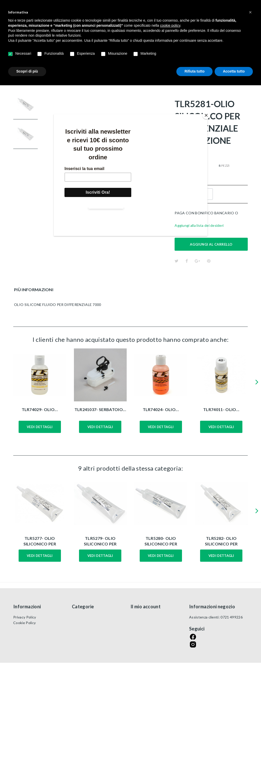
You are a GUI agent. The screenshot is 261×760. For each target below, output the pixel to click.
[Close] (206, 115)
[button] (250, 12)
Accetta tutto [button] (234, 71)
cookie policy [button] (170, 25)
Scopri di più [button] (27, 71)
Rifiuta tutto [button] (195, 71)
